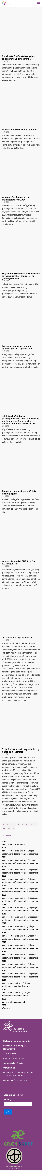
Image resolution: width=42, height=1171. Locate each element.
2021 (4, 885)
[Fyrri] (3, 824)
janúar (5, 844)
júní (29, 851)
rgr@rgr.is (18, 1063)
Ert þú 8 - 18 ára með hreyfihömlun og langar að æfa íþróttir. (20, 750)
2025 (4, 847)
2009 (4, 999)
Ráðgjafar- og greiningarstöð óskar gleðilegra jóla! (19, 492)
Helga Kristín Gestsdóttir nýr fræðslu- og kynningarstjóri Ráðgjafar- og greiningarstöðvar (21, 276)
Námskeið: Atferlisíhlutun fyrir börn (19, 129)
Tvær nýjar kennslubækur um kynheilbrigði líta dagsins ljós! (17, 347)
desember (33, 854)
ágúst (33, 860)
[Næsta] (13, 828)
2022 (4, 876)
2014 (4, 951)
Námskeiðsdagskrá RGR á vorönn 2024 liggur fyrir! (19, 562)
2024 (4, 857)
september (7, 854)
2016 (4, 932)
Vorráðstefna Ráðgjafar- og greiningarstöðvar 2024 (16, 198)
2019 (4, 904)
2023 (4, 866)
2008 (4, 1005)
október (15, 854)
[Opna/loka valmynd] (38, 3)
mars (17, 844)
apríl (22, 844)
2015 (4, 942)
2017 (4, 923)
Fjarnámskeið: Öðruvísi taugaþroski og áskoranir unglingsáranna (19, 57)
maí (25, 844)
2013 (4, 961)
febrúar (11, 844)
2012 (4, 970)
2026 (4, 841)
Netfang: (8, 1099)
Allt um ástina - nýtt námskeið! (17, 637)
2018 (4, 914)
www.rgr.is (8, 1063)
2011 (4, 980)
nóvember (24, 854)
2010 (4, 989)
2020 (4, 895)
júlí (32, 851)
